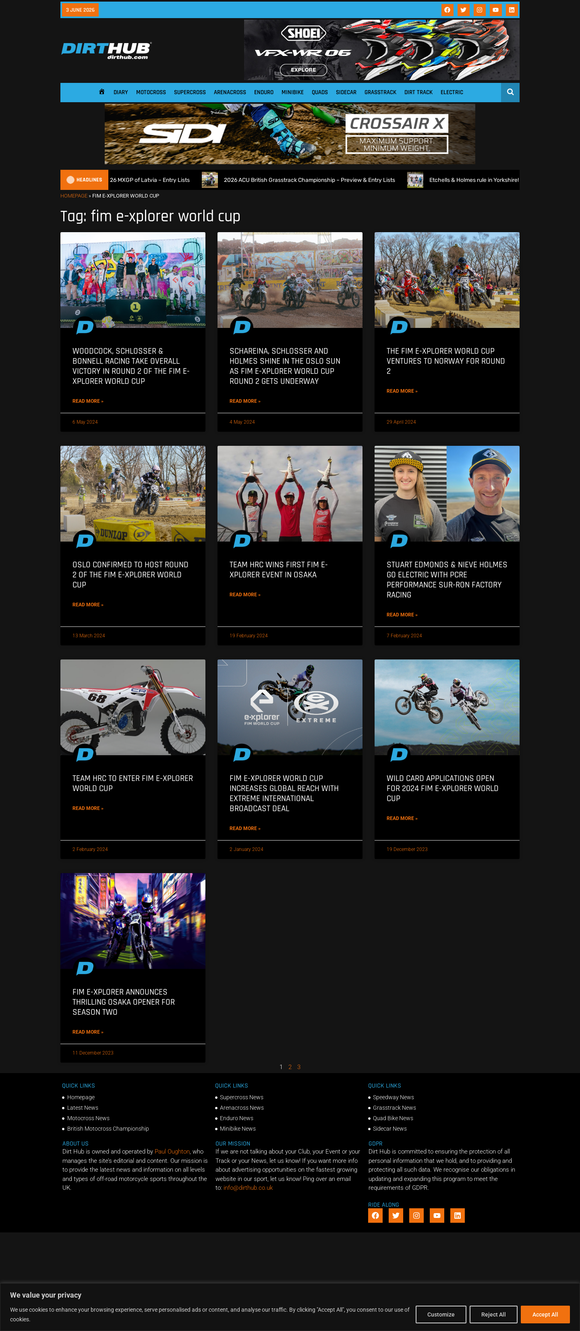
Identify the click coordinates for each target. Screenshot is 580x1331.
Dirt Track (418, 92)
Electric (452, 92)
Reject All (493, 1314)
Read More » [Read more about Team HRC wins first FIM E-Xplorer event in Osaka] (245, 595)
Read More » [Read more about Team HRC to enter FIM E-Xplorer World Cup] (88, 808)
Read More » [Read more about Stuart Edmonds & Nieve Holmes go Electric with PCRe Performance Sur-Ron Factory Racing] (402, 615)
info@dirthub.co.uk (248, 1187)
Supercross (190, 92)
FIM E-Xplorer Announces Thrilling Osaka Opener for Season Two (123, 1002)
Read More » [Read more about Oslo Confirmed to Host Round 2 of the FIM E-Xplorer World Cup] (88, 605)
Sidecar (346, 92)
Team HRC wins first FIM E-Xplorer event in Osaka (279, 569)
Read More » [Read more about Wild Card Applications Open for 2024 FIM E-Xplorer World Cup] (402, 818)
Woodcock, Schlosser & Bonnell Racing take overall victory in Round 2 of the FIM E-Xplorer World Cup (131, 366)
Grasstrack (380, 92)
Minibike (293, 92)
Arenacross (230, 92)
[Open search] (510, 91)
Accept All (545, 1314)
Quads (320, 92)
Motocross (151, 92)
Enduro (263, 92)
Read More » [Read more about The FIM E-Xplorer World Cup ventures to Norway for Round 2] (402, 391)
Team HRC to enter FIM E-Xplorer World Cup (132, 783)
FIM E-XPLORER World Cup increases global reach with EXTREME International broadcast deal (284, 793)
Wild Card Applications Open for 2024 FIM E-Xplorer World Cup (443, 788)
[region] (290, 1307)
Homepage (73, 196)
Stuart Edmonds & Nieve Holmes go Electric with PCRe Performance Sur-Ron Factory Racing (447, 580)
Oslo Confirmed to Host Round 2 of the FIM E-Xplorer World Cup (130, 574)
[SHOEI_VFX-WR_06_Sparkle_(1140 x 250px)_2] (382, 78)
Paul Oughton (172, 1151)
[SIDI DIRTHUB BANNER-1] (290, 162)
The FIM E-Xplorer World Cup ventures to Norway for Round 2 (446, 361)
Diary (121, 92)
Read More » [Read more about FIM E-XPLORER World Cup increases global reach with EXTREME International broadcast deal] (245, 828)
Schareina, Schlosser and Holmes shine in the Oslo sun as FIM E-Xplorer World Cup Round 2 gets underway (285, 366)
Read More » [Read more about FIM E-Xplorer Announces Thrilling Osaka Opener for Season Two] (88, 1032)
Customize (441, 1314)
